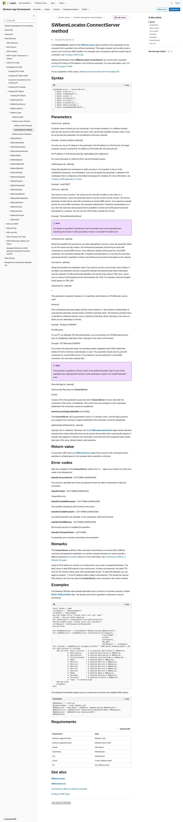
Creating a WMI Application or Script (66, 179)
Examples (153, 37)
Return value (154, 28)
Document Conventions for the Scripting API (101, 72)
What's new (162, 9)
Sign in (177, 3)
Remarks (153, 34)
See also (153, 43)
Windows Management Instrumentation (88, 17)
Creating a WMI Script (74, 55)
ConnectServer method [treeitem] (23, 130)
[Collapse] (33, 16)
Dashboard (174, 9)
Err (99, 469)
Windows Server (64, 17)
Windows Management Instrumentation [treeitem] (19, 26)
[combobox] (18, 20)
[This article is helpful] (168, 51)
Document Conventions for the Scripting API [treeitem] (19, 81)
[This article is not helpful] (171, 51)
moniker (74, 557)
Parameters (154, 25)
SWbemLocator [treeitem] (17, 117)
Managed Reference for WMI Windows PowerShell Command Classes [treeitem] (18, 251)
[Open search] (172, 3)
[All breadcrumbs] (53, 17)
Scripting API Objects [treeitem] (18, 96)
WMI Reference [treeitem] (12, 43)
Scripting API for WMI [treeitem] (16, 71)
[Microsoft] (4, 3)
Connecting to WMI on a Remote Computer (69, 789)
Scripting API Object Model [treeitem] (18, 76)
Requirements (155, 40)
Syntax (152, 22)
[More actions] (130, 17)
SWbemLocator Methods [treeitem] (23, 126)
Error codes (154, 31)
